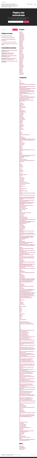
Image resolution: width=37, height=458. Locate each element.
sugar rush (21, 410)
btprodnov (21, 174)
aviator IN (20, 146)
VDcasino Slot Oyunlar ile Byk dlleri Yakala (8, 38)
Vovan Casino (21, 429)
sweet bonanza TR (22, 412)
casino (20, 177)
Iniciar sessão (21, 447)
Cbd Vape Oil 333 (22, 187)
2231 (20, 131)
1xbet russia (21, 129)
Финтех (20, 436)
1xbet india (21, 122)
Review (20, 319)
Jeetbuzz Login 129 (22, 227)
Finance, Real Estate (22, 210)
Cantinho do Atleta (30, 4)
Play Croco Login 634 (22, 307)
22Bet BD (20, 133)
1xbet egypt (21, 121)
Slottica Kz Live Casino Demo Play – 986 (25, 393)
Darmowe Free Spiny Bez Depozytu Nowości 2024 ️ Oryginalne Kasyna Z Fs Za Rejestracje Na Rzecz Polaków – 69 (27, 199)
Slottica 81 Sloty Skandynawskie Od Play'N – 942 (26, 343)
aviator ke (20, 147)
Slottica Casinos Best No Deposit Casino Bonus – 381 (27, 372)
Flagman (20, 212)
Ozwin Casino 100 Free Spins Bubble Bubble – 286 (27, 290)
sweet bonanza (21, 411)
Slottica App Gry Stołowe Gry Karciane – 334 (26, 348)
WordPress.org (21, 450)
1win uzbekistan (21, 115)
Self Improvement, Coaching (23, 322)
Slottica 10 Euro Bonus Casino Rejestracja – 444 (26, 331)
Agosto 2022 (21, 60)
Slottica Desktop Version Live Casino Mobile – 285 (27, 379)
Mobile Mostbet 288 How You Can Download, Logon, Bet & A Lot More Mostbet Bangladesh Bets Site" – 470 (27, 246)
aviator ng (20, 149)
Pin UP (20, 302)
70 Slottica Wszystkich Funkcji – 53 (24, 135)
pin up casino (21, 304)
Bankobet (20, 154)
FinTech (20, 211)
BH (19, 163)
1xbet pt (20, 128)
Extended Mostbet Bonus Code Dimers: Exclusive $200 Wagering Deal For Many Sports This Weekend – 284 (27, 204)
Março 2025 (21, 34)
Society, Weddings (22, 406)
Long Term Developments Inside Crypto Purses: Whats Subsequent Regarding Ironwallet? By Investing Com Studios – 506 (26, 238)
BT (19, 173)
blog (20, 169)
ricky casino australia (22, 320)
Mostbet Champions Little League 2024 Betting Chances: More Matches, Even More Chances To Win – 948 (26, 259)
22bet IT (20, 134)
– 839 (20, 83)
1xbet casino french (22, 120)
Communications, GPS (22, 189)
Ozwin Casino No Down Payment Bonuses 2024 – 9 (27, 293)
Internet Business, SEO (22, 224)
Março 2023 (21, 54)
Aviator (20, 142)
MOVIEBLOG (21, 275)
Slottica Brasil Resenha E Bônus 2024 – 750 (26, 354)
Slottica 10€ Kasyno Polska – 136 (24, 333)
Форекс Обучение (22, 437)
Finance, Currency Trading (23, 209)
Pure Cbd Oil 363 (21, 315)
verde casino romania (22, 427)
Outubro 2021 (21, 66)
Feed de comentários (22, 449)
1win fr (20, 109)
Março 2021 (21, 73)
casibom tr (21, 176)
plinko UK (20, 310)
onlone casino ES (21, 286)
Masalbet (20, 241)
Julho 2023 (21, 50)
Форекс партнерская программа (24, 438)
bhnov (20, 164)
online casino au (21, 285)
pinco (20, 306)
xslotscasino (21, 430)
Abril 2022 (20, 64)
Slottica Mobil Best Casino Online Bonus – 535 (26, 395)
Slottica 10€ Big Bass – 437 (23, 332)
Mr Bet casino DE (21, 276)
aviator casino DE (22, 144)
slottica (20, 330)
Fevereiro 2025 (21, 35)
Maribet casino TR (22, 240)
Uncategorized (21, 424)
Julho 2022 (21, 61)
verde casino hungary (22, 425)
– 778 (20, 82)
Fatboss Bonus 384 (22, 208)
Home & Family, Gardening (23, 219)
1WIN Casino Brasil (22, 107)
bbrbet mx (20, 159)
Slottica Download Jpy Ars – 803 (24, 380)
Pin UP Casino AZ (21, 305)
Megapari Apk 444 (22, 242)
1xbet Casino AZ (21, 118)
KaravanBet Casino (22, 228)
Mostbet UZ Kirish (22, 272)
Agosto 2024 (21, 41)
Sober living (21, 405)
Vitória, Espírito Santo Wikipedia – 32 (25, 428)
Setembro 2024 (21, 40)
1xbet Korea (21, 123)
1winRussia (21, 116)
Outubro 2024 (21, 39)
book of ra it (21, 171)
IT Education (21, 225)
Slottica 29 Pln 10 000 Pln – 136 (24, 336)
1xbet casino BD (21, 119)
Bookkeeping (21, 172)
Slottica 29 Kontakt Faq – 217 (23, 335)
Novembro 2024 (21, 38)
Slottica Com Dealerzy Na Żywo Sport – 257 (26, 373)
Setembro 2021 (21, 67)
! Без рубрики (21, 84)
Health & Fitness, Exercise (23, 218)
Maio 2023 (21, 52)
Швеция (20, 439)
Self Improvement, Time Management (25, 323)
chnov (20, 188)
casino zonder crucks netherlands (24, 184)
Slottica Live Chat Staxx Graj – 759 (24, 394)
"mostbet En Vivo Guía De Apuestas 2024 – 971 (26, 91)
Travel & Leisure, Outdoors (23, 423)
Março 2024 (21, 47)
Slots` (20, 329)
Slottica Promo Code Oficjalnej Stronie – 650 (26, 399)
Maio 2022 (21, 63)
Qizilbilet (20, 316)
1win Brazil (21, 106)
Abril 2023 (20, 53)
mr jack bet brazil (22, 277)
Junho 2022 (21, 62)
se (19, 321)
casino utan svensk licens (23, 183)
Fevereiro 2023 (21, 55)
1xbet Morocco (21, 127)
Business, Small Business (23, 175)
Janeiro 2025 (21, 36)
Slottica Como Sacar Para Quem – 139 (25, 376)
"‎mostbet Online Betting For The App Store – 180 (26, 94)
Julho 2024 (21, 42)
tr (19, 418)
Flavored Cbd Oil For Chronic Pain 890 (25, 213)
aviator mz (21, 148)
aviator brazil (21, 143)
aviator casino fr (21, 145)
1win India (20, 110)
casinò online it (21, 182)
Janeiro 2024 (21, 48)
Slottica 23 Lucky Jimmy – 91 (23, 334)
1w (19, 103)
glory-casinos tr (21, 217)
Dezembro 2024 (21, 37)
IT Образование (21, 226)
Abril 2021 (20, 72)
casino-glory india (22, 185)
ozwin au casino (21, 289)
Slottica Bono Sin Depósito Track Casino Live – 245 (27, 349)
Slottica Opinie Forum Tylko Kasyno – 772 (25, 398)
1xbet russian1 (21, 130)
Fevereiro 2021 (21, 74)
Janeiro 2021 (21, 75)
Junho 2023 (21, 51)
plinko (20, 308)
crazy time (21, 190)
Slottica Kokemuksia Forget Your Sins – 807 (26, 392)
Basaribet (20, 155)
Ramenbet (20, 317)
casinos (20, 186)
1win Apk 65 (21, 104)
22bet (20, 132)
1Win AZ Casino (21, 105)
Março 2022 (21, 65)
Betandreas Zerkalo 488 (23, 160)
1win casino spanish (22, 108)
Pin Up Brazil (21, 303)
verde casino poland (22, 426)
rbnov (20, 318)
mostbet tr (20, 271)
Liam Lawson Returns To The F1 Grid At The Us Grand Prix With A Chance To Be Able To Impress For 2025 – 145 (27, 235)
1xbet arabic (21, 117)
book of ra (20, 170)
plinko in (20, 309)
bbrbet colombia (21, 158)
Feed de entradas (22, 448)
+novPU (20, 95)
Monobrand (21, 248)
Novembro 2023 (21, 49)
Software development (22, 407)
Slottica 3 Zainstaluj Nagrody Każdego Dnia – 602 (27, 337)
